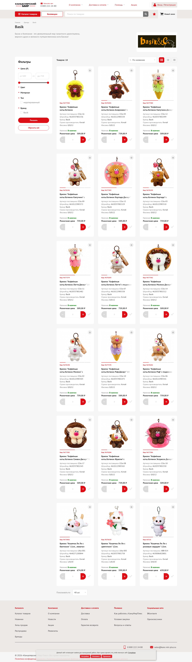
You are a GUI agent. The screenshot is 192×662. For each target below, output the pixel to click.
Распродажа (20, 630)
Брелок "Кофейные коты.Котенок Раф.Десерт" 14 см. (115, 372)
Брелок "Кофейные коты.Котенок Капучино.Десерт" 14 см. (158, 110)
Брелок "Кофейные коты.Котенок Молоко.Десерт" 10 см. (157, 284)
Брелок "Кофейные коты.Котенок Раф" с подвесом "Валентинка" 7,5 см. (157, 372)
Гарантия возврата (89, 625)
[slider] (19, 83)
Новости (52, 619)
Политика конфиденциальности (30, 658)
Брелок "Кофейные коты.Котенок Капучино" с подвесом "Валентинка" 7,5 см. (74, 197)
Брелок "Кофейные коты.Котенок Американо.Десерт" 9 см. (72, 110)
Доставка (85, 613)
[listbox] (142, 60)
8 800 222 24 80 (133, 647)
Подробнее (132, 653)
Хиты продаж (21, 625)
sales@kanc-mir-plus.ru (163, 647)
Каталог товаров (22, 613)
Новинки (19, 619)
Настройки (85, 656)
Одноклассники (154, 619)
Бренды (18, 636)
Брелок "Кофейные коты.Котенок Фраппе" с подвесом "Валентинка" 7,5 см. (115, 459)
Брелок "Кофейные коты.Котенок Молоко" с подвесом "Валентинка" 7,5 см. (74, 372)
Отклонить (96, 656)
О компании (53, 613)
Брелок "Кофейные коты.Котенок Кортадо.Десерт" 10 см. (116, 197)
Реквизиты (53, 630)
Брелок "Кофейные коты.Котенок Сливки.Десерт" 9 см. (75, 459)
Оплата (84, 619)
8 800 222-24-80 (48, 6)
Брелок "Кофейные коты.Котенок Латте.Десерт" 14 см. (75, 284)
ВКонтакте (152, 613)
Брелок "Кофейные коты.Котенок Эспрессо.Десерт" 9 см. (158, 459)
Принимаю (107, 656)
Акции (51, 625)
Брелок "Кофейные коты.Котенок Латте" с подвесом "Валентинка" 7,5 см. (116, 284)
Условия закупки (122, 619)
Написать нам (47, 3)
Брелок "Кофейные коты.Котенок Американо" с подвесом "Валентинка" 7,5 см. (115, 110)
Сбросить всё (33, 128)
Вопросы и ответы (122, 625)
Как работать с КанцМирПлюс (128, 613)
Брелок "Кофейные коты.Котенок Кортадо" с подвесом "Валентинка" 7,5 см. (157, 197)
